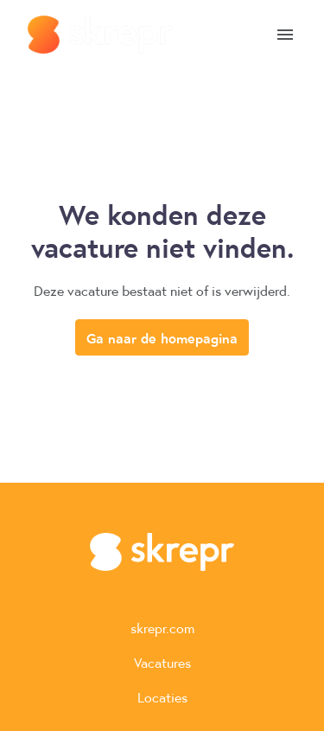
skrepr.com (162, 628)
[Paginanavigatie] (285, 34)
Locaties (162, 697)
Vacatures (162, 662)
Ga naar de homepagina (162, 337)
